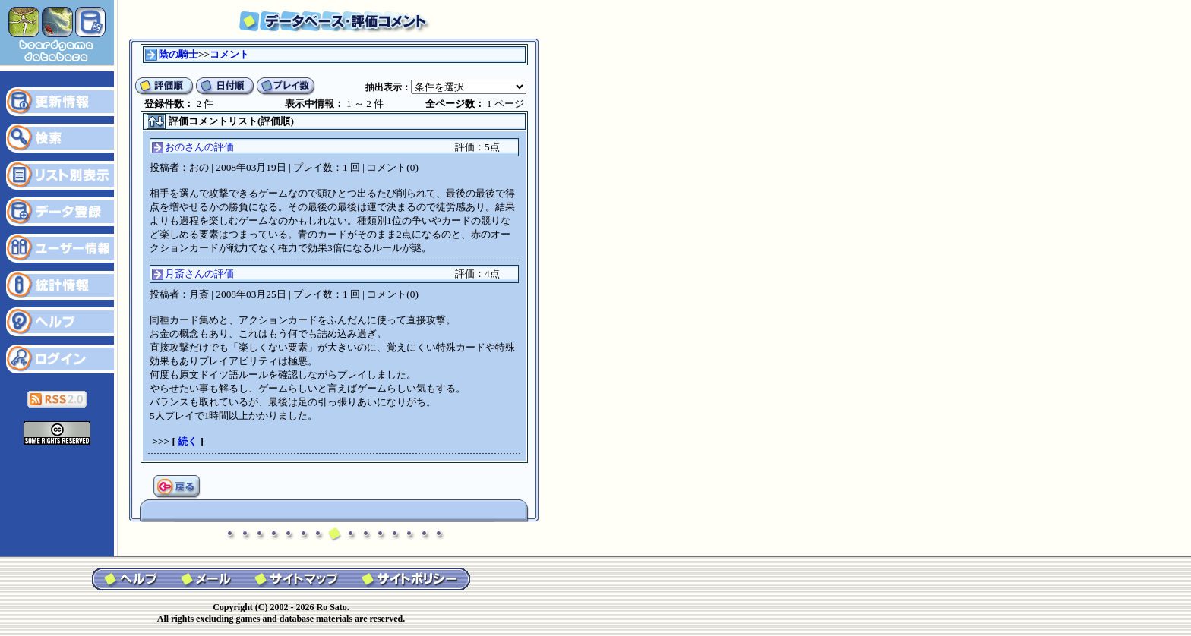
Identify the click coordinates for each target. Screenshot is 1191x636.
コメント (229, 54)
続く (187, 441)
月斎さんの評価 (199, 273)
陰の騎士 (178, 54)
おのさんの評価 (199, 147)
